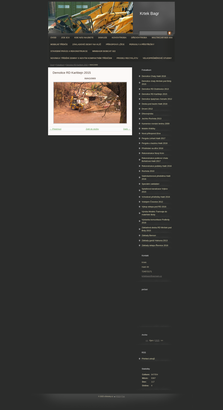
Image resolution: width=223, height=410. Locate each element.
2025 (157, 340)
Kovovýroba (119, 37)
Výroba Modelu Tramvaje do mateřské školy (154, 213)
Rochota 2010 (148, 171)
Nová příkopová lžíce (151, 133)
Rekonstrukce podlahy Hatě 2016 (157, 166)
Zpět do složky (92, 129)
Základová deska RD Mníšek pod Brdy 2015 (157, 229)
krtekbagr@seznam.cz (152, 276)
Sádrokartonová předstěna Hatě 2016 (156, 177)
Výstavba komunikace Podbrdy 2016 (156, 221)
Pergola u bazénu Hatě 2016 (154, 143)
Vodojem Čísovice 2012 (152, 202)
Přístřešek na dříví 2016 (152, 148)
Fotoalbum (60, 65)
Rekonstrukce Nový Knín (153, 153)
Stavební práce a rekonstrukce (69, 51)
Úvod (53, 37)
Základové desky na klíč (86, 44)
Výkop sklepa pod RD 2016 (154, 206)
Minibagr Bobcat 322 (104, 51)
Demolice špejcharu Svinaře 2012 (157, 99)
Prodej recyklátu (127, 58)
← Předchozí (55, 129)
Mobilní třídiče (59, 44)
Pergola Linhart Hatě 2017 (153, 138)
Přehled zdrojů (148, 358)
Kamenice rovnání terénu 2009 (155, 123)
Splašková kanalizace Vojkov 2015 (155, 190)
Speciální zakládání (150, 184)
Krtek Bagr (149, 13)
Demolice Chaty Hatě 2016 (154, 76)
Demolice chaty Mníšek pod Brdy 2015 (156, 82)
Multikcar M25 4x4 (162, 37)
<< (147, 340)
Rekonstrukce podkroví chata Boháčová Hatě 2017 (155, 159)
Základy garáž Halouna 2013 (155, 240)
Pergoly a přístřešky (141, 44)
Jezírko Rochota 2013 (151, 118)
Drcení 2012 (147, 109)
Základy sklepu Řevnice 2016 (155, 245)
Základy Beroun (149, 235)
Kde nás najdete (83, 37)
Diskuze (102, 37)
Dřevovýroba (139, 37)
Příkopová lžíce (115, 44)
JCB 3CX (65, 37)
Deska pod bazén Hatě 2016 (154, 104)
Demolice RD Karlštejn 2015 (77, 65)
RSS (118, 396)
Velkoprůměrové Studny (157, 58)
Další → (126, 129)
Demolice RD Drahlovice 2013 (155, 89)
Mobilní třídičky (148, 128)
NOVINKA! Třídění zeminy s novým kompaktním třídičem (81, 58)
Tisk (123, 396)
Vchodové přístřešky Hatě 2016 (156, 197)
